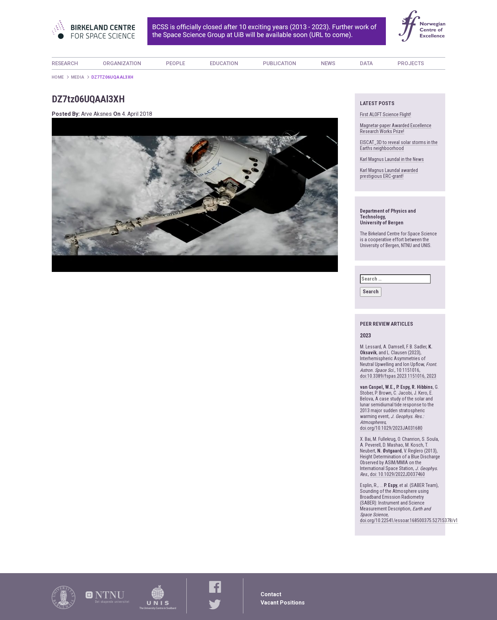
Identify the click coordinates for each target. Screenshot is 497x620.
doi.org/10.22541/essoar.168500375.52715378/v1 (409, 520)
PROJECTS (411, 63)
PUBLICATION (279, 63)
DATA (366, 63)
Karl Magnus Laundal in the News (392, 159)
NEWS (328, 63)
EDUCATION (224, 63)
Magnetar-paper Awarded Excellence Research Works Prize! (395, 128)
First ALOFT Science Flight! (385, 114)
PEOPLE (175, 63)
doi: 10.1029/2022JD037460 (397, 474)
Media (78, 77)
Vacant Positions (283, 602)
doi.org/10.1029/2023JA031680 (391, 428)
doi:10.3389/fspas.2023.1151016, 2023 (398, 376)
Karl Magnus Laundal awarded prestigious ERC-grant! (389, 173)
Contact (271, 594)
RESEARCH (65, 63)
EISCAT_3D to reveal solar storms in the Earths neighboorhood (399, 145)
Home (58, 77)
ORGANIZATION (122, 63)
